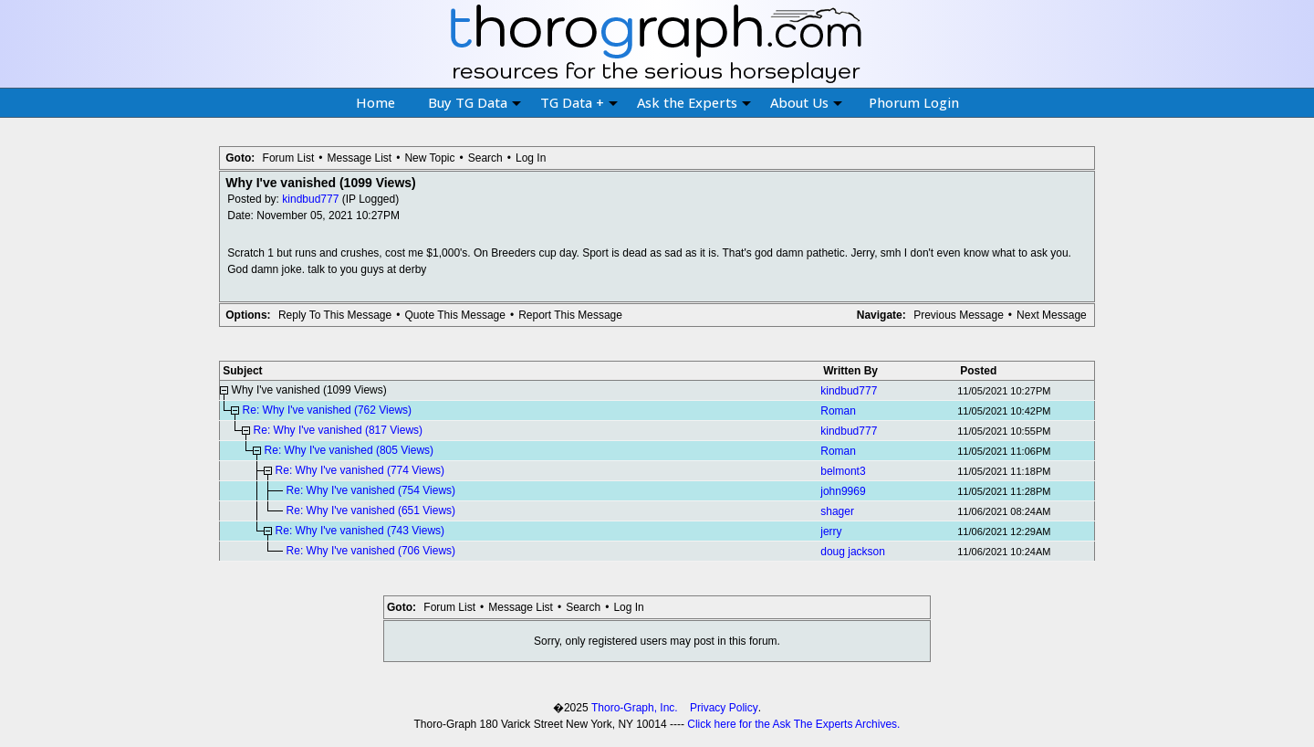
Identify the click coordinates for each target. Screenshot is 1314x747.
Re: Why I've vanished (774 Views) (360, 470)
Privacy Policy (724, 707)
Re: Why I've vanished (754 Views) (371, 490)
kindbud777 (310, 199)
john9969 (842, 491)
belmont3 (842, 471)
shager (837, 511)
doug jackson (852, 551)
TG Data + (579, 102)
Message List (359, 158)
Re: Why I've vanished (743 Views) (360, 530)
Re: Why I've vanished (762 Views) (327, 410)
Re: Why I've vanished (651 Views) (371, 510)
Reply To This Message (334, 315)
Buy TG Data (474, 102)
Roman (838, 411)
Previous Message (958, 315)
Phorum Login (914, 102)
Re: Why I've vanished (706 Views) (371, 550)
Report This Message (570, 315)
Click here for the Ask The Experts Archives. (793, 724)
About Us (806, 102)
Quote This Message (455, 315)
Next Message (1052, 315)
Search (485, 158)
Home (375, 102)
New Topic (429, 158)
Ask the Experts (694, 102)
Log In (531, 158)
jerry (830, 531)
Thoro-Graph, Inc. (634, 707)
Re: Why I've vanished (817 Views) (338, 430)
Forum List (289, 158)
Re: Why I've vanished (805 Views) (349, 450)
